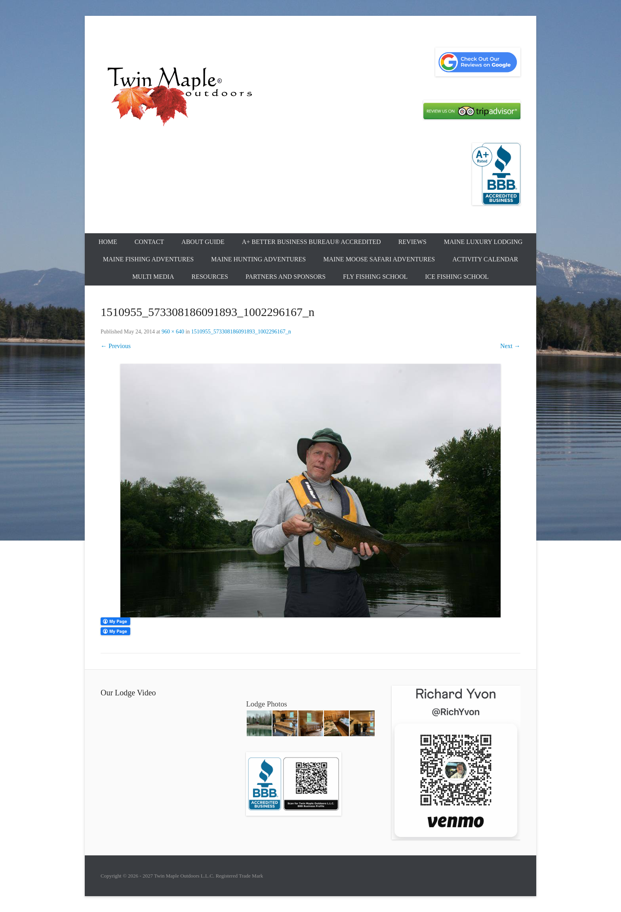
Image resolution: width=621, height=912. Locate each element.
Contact (149, 241)
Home (108, 241)
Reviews (412, 241)
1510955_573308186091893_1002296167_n (241, 332)
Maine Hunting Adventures (258, 259)
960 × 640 (173, 332)
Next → (510, 346)
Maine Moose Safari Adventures (379, 259)
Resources (210, 276)
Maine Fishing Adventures (148, 259)
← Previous (116, 346)
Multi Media (153, 276)
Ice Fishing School (457, 276)
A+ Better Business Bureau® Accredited (311, 241)
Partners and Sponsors (286, 276)
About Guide (203, 241)
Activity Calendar (485, 259)
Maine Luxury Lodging (483, 241)
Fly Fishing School (375, 276)
